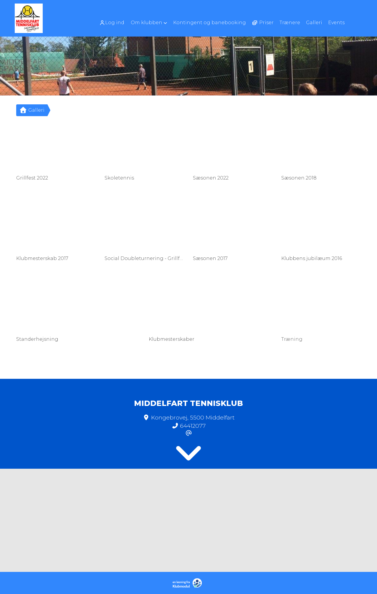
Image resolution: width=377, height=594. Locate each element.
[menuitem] (113, 22)
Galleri (31, 110)
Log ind (111, 22)
